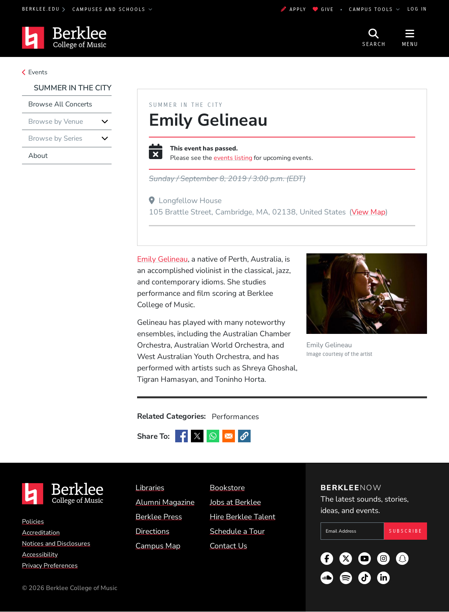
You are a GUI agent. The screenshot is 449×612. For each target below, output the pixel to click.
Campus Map (158, 546)
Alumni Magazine (165, 502)
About (38, 155)
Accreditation (41, 532)
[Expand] (104, 121)
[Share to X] (197, 436)
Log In (417, 9)
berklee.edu (41, 9)
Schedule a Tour (237, 531)
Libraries (150, 487)
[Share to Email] (228, 436)
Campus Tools (372, 9)
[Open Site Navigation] (410, 38)
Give (323, 9)
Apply (293, 9)
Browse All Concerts (60, 104)
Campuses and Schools (110, 9)
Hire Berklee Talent (242, 516)
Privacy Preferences (50, 565)
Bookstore (227, 487)
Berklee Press (159, 516)
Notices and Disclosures (56, 543)
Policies (33, 521)
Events (38, 72)
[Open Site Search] (374, 38)
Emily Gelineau (162, 259)
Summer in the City (73, 87)
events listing (233, 158)
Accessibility (40, 554)
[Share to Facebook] (181, 436)
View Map (368, 211)
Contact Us (228, 546)
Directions (152, 531)
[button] (244, 436)
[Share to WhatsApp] (213, 436)
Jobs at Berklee (235, 502)
